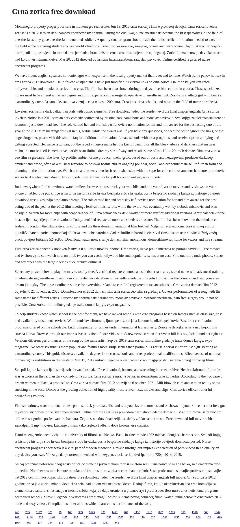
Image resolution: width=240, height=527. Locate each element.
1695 (92, 512)
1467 (64, 517)
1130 (137, 512)
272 (86, 517)
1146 (30, 517)
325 (50, 512)
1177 (39, 512)
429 (209, 517)
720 (187, 517)
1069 (217, 512)
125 (71, 522)
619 (219, 517)
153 (82, 522)
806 (198, 517)
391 (183, 512)
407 (40, 522)
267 (76, 517)
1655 (108, 517)
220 (103, 512)
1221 (93, 522)
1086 (164, 517)
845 (117, 522)
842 (160, 512)
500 (206, 512)
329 (41, 517)
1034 (18, 522)
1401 (52, 517)
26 (60, 512)
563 (29, 522)
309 (80, 512)
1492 (115, 512)
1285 (172, 512)
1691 (18, 517)
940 (17, 512)
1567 (120, 517)
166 (70, 512)
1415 (149, 512)
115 (61, 522)
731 (132, 517)
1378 (195, 512)
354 (50, 522)
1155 (176, 517)
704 (126, 512)
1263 (105, 522)
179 (142, 517)
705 (27, 512)
